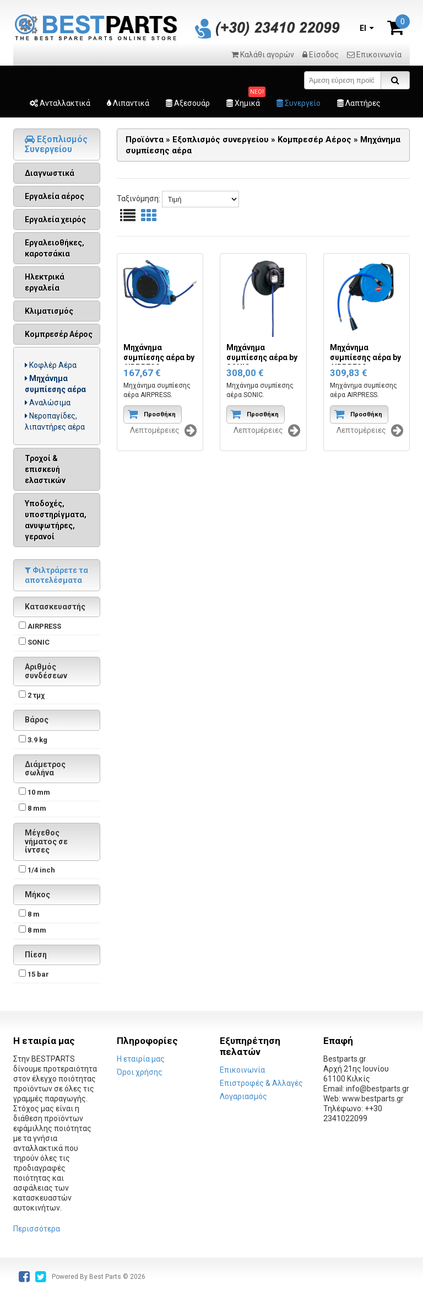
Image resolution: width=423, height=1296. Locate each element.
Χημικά (243, 103)
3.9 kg (37, 740)
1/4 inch (41, 870)
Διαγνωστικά (49, 173)
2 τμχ (36, 695)
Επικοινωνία (374, 54)
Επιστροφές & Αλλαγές (261, 1083)
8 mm (37, 808)
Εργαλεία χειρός (55, 219)
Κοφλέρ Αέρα (51, 365)
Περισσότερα (36, 1228)
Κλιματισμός (49, 311)
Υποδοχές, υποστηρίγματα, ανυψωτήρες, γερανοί (55, 520)
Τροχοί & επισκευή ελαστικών (45, 469)
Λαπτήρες (359, 103)
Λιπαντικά (128, 103)
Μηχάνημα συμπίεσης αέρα (55, 384)
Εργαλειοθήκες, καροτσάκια (54, 248)
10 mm (39, 792)
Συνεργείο (298, 103)
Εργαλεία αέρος (54, 196)
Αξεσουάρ (188, 103)
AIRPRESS (44, 626)
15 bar (38, 974)
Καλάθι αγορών (262, 54)
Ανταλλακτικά (60, 103)
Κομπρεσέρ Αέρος (59, 334)
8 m (34, 914)
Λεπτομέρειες (163, 431)
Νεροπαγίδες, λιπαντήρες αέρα (55, 421)
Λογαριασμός (243, 1096)
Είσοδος (320, 54)
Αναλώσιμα (47, 402)
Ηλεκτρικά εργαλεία (44, 282)
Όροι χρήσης (139, 1072)
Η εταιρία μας (141, 1058)
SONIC (39, 642)
